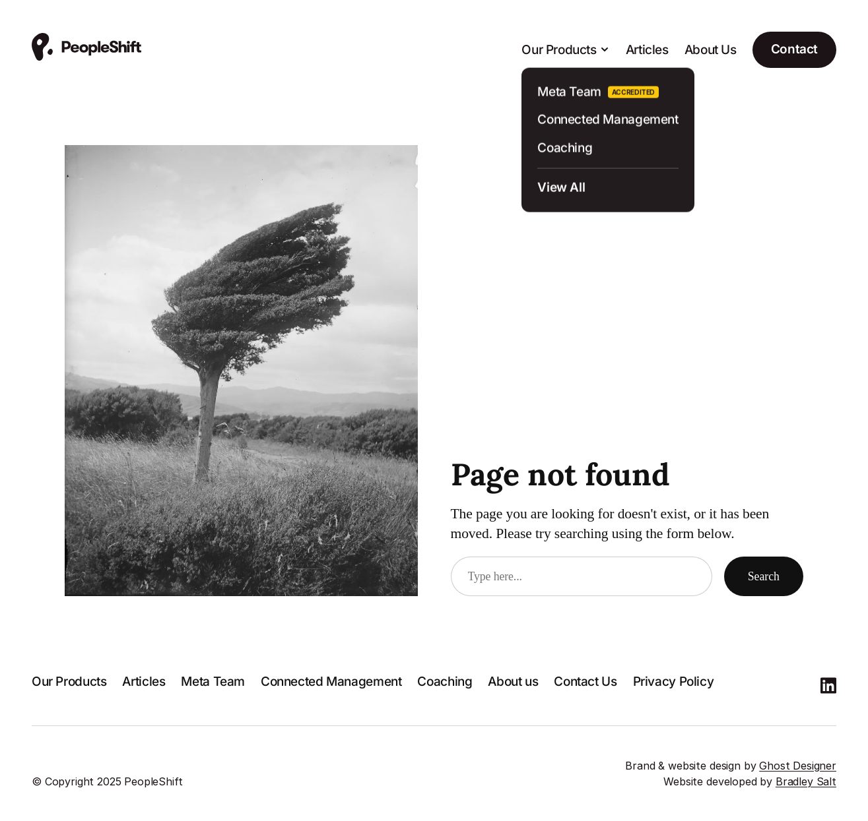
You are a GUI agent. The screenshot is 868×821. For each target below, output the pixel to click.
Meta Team (213, 681)
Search (764, 576)
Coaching (444, 681)
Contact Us (585, 681)
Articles (647, 49)
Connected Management (331, 681)
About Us (710, 49)
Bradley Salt (806, 781)
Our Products (69, 681)
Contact (794, 49)
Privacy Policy (673, 681)
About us (513, 681)
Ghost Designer (797, 765)
